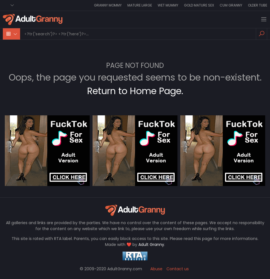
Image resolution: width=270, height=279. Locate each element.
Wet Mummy (168, 5)
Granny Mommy (108, 5)
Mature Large (139, 5)
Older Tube (257, 5)
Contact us (177, 269)
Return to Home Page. (135, 91)
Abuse (156, 269)
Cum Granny (231, 5)
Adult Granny (151, 244)
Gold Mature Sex (199, 5)
